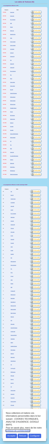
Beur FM (11, 89)
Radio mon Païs (13, 305)
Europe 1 (11, 159)
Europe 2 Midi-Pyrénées (14, 133)
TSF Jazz (12, 228)
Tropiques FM (13, 368)
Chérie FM (12, 239)
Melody (12, 342)
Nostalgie (12, 254)
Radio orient (13, 357)
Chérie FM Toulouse (13, 93)
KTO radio (12, 405)
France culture (12, 82)
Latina (12, 246)
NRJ (11, 257)
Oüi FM (12, 209)
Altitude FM (12, 63)
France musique (12, 41)
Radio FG (11, 122)
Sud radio (11, 126)
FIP (10, 141)
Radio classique (12, 137)
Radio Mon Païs (12, 34)
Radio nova (12, 30)
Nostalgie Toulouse (14, 346)
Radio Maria (13, 298)
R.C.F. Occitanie (13, 213)
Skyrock (11, 111)
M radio (12, 250)
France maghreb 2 (14, 335)
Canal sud (11, 52)
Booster (12, 283)
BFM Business (12, 170)
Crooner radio (13, 331)
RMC (11, 148)
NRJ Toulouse (12, 115)
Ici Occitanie (13, 202)
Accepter (11, 436)
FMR (11, 23)
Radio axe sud (13, 294)
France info (12, 152)
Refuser (22, 436)
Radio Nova (12, 217)
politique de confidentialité (18, 431)
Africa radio (12, 324)
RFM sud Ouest (12, 104)
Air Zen (12, 235)
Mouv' (11, 78)
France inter (12, 12)
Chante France (13, 198)
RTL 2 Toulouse (12, 19)
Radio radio (12, 163)
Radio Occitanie (12, 100)
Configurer (35, 436)
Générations (13, 338)
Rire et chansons (13, 71)
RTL (11, 144)
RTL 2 (12, 272)
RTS (11, 320)
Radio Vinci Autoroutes (14, 174)
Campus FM (12, 67)
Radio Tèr (12, 316)
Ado (10, 60)
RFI (11, 364)
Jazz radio (12, 206)
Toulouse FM (12, 56)
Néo (10, 74)
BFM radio (12, 375)
